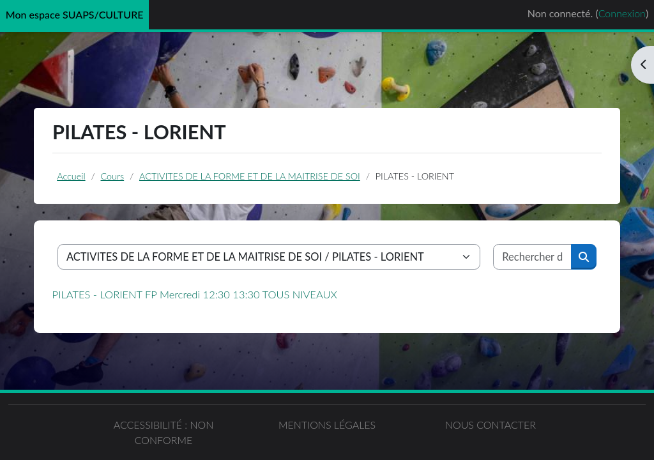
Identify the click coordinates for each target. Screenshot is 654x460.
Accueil (71, 176)
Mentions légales (327, 424)
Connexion (622, 13)
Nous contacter (490, 424)
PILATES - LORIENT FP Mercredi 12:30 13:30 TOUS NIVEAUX (194, 294)
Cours (113, 176)
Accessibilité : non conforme (164, 432)
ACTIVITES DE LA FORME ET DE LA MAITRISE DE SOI (249, 176)
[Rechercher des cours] (532, 257)
